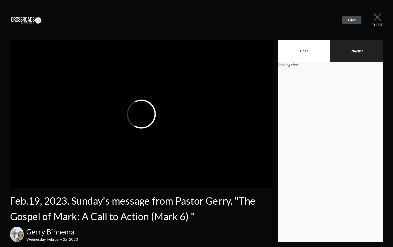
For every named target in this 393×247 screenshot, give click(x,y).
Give (352, 20)
